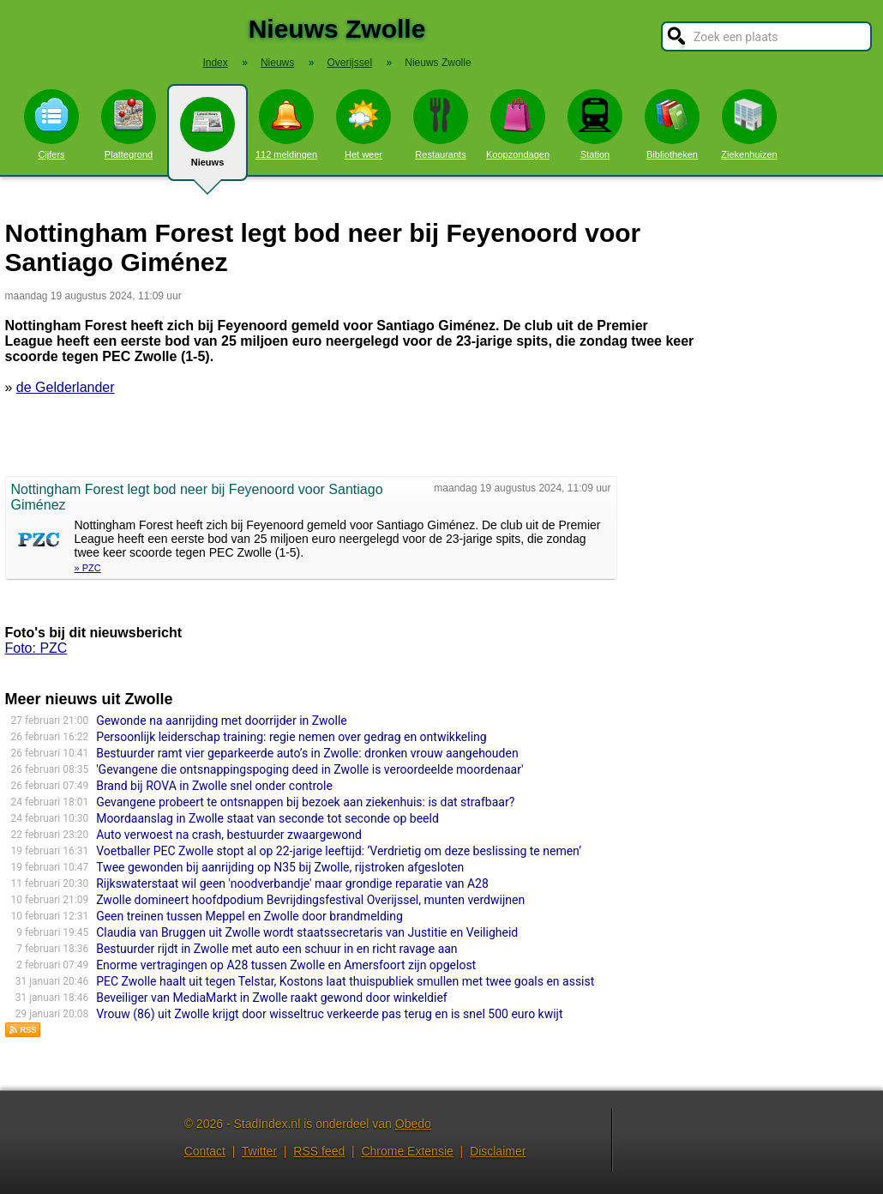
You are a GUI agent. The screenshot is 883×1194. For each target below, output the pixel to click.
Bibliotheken (672, 124)
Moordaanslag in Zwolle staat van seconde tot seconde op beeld (267, 818)
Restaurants (440, 124)
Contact (204, 1151)
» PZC (88, 568)
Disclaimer (498, 1151)
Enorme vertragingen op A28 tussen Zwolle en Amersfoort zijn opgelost (286, 965)
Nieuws (207, 139)
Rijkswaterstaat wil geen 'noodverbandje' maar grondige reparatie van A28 (292, 883)
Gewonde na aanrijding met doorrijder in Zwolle (221, 720)
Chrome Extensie (407, 1151)
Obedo (413, 1124)
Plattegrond (128, 124)
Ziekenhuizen (749, 124)
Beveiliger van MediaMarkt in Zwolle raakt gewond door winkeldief (272, 997)
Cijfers (51, 124)
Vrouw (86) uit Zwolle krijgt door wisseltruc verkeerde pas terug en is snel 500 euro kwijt (329, 1014)
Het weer (363, 124)
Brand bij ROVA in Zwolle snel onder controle (214, 786)
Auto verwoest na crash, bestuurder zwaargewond (229, 834)
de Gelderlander (65, 387)
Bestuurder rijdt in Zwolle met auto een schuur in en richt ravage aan (276, 949)
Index (214, 63)
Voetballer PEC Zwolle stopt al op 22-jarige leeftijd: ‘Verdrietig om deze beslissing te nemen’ (338, 851)
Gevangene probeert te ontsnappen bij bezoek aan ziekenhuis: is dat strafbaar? (305, 802)
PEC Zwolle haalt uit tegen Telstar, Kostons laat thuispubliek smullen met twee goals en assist (345, 981)
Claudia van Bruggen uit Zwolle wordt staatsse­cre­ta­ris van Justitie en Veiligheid (307, 932)
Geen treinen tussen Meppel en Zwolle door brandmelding (249, 916)
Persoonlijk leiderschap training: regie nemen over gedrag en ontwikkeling (291, 737)
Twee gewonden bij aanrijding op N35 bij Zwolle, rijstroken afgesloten (280, 867)
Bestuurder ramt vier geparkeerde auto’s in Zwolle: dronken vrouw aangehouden (307, 753)
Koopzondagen (518, 124)
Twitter (259, 1151)
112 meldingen (286, 124)
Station (595, 124)
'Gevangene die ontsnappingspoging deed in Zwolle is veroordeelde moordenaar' (309, 769)
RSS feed (319, 1151)
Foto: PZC (36, 648)
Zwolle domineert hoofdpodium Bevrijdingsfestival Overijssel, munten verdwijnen (310, 900)
